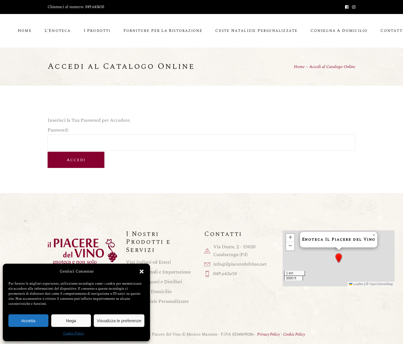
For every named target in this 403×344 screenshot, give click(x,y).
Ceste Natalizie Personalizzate (157, 301)
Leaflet (356, 284)
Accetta (28, 320)
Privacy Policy (268, 334)
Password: (201, 134)
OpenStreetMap (381, 284)
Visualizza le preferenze (119, 320)
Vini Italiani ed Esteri (148, 262)
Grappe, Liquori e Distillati (154, 282)
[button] (141, 271)
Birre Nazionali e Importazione (158, 272)
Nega (71, 320)
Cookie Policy (73, 333)
